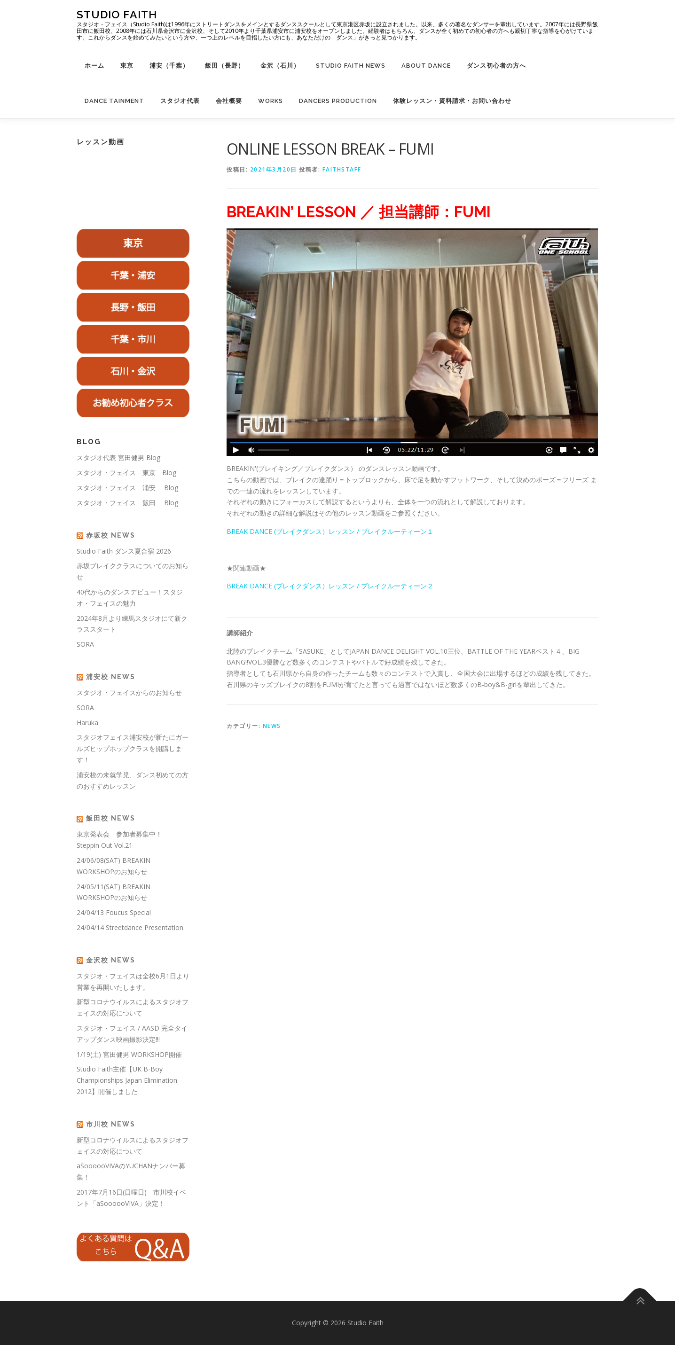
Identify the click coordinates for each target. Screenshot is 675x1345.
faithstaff (341, 169)
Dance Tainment (114, 100)
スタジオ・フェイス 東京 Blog (126, 472)
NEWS (272, 726)
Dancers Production (338, 100)
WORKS (270, 100)
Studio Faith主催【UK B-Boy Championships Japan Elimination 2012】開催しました (127, 1080)
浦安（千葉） (169, 65)
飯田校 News (110, 818)
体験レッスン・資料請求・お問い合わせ (452, 100)
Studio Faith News (350, 65)
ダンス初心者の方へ (496, 65)
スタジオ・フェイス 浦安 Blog (127, 487)
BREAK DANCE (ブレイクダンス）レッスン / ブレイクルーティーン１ (330, 531)
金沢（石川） (280, 65)
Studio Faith (117, 14)
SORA (85, 644)
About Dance (426, 65)
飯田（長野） (224, 65)
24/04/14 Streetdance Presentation (130, 927)
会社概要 (229, 100)
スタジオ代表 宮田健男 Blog (118, 457)
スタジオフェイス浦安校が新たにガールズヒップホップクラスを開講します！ (132, 748)
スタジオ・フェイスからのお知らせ (129, 692)
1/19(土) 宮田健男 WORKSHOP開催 (129, 1054)
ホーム (94, 65)
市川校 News (110, 1124)
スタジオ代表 (180, 100)
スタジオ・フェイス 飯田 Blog (127, 502)
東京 (126, 65)
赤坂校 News (110, 535)
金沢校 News (110, 960)
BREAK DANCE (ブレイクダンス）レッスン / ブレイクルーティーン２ (330, 585)
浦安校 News (110, 676)
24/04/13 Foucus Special (114, 912)
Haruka (87, 722)
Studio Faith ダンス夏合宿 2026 (124, 551)
